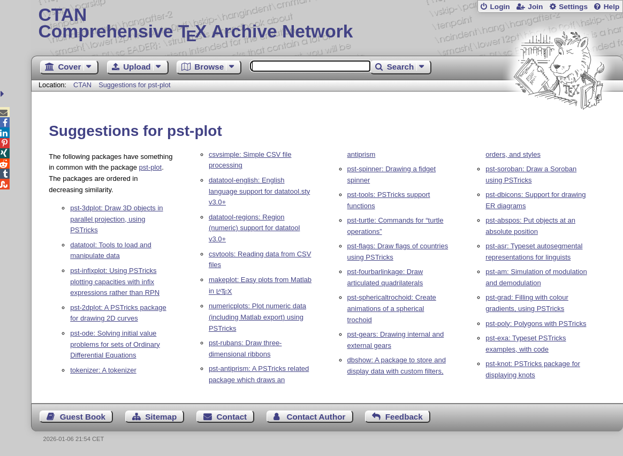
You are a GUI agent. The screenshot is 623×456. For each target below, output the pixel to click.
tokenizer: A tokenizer (103, 370)
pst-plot (150, 167)
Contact (232, 416)
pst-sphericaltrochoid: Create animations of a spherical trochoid (391, 308)
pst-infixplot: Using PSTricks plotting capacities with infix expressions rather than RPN (114, 282)
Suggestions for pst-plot (134, 85)
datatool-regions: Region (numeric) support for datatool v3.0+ (254, 228)
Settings (573, 7)
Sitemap (161, 416)
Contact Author (315, 416)
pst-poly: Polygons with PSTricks (535, 324)
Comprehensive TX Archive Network (327, 24)
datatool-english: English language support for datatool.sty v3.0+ (259, 191)
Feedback (404, 416)
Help (612, 7)
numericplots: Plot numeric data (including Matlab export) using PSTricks (257, 317)
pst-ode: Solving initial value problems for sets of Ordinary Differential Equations (115, 344)
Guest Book (82, 416)
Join (535, 7)
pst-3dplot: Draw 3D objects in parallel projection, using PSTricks (116, 219)
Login (500, 7)
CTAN (82, 85)
